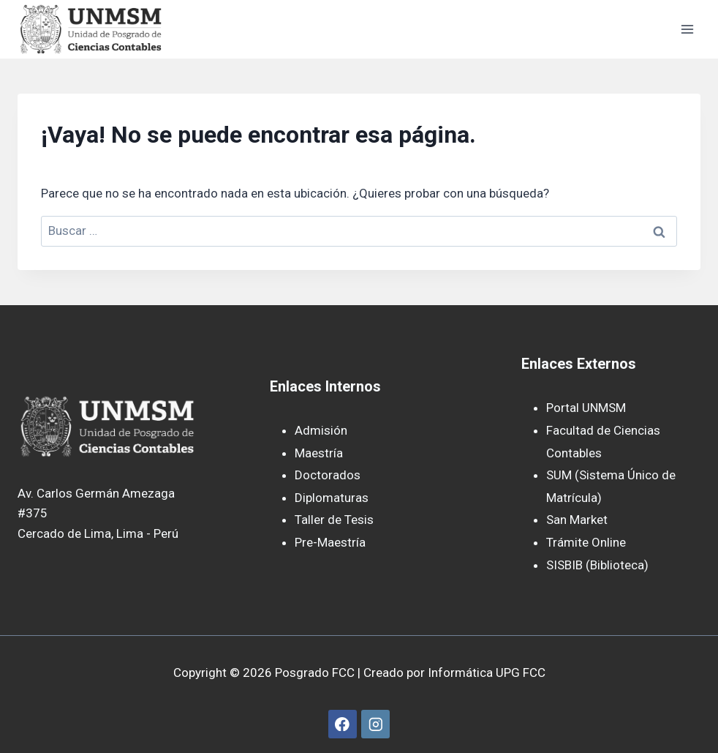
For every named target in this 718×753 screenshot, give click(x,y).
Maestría (319, 453)
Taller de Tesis (334, 519)
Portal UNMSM (586, 407)
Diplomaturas (332, 497)
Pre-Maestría (330, 542)
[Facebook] (342, 724)
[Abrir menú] (686, 29)
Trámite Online (586, 542)
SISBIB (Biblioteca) (597, 565)
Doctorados (327, 475)
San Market (577, 519)
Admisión (321, 430)
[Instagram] (375, 724)
